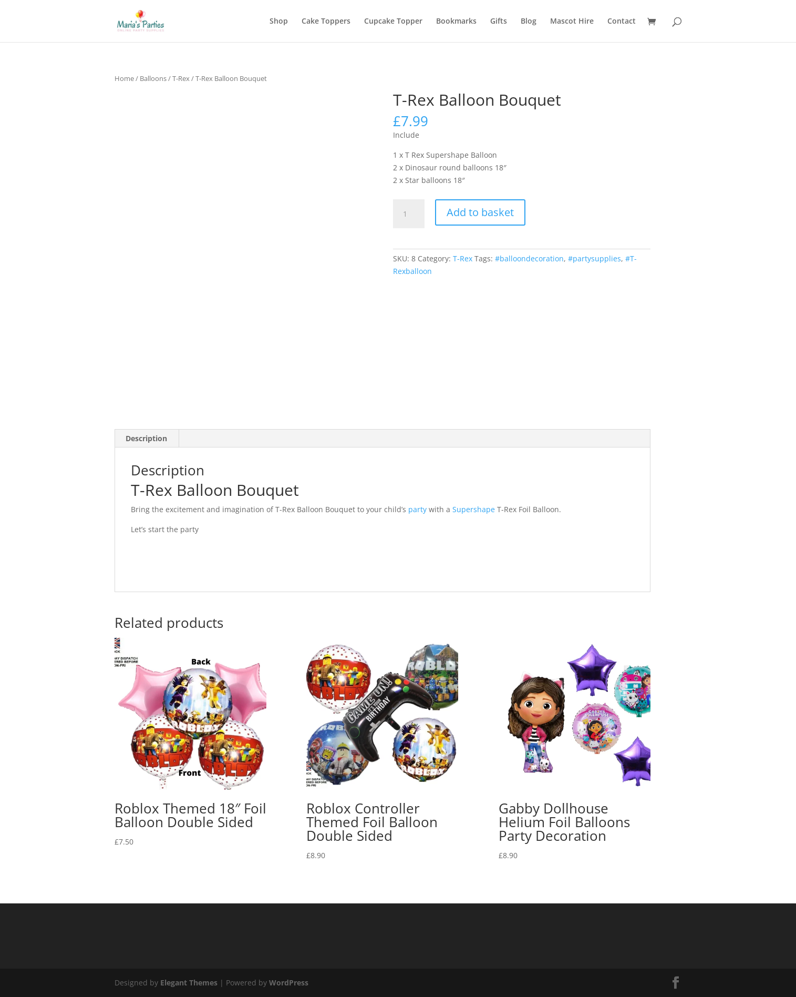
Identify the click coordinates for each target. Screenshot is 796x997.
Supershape (473, 509)
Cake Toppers (326, 21)
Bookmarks (456, 21)
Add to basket (480, 212)
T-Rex (181, 78)
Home (124, 78)
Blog (528, 21)
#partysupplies (594, 258)
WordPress (288, 983)
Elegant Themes (189, 983)
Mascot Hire (572, 21)
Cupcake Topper (393, 21)
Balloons (153, 78)
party (417, 509)
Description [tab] (146, 438)
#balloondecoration (529, 258)
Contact (621, 21)
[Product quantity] (409, 214)
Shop (279, 21)
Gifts (498, 21)
